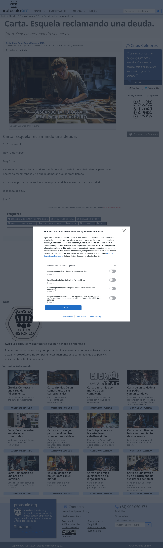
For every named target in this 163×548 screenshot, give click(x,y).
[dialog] (81, 274)
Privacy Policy (95, 316)
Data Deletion (67, 316)
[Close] (125, 231)
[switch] (112, 271)
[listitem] (81, 265)
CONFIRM (63, 308)
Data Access (81, 316)
